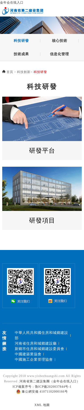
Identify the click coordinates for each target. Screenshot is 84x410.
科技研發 (21, 42)
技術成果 (21, 55)
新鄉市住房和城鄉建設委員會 (39, 349)
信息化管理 (59, 55)
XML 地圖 (42, 405)
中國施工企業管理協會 (34, 359)
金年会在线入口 (12, 2)
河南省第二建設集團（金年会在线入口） (49, 381)
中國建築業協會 (28, 354)
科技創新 (23, 72)
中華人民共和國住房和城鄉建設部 (41, 335)
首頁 (9, 72)
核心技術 (59, 42)
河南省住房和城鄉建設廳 (36, 343)
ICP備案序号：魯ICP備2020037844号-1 (42, 386)
